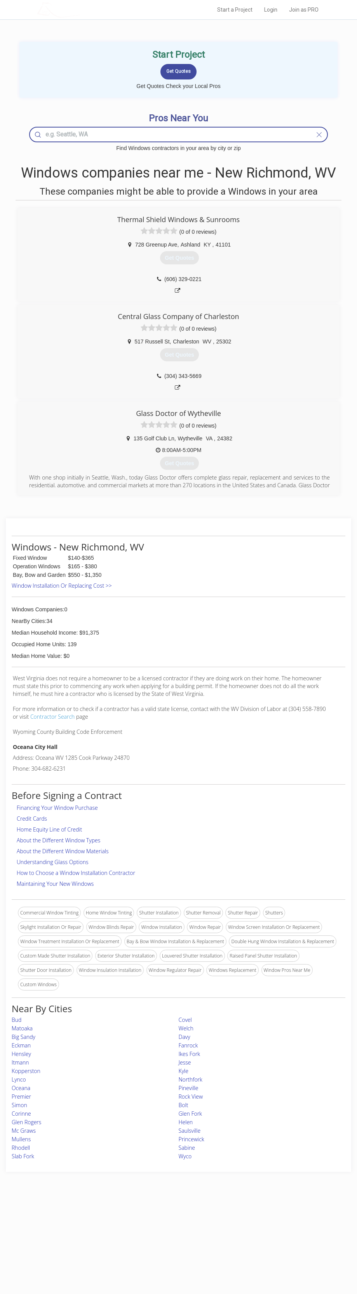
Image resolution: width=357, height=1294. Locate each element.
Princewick (191, 1139)
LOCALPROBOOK (82, 9)
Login (270, 10)
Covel (185, 1019)
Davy (184, 1036)
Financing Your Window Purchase (57, 807)
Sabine (187, 1147)
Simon (19, 1105)
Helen (186, 1122)
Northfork (190, 1079)
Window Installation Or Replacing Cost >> (62, 585)
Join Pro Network (157, 1221)
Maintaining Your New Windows (55, 883)
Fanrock (188, 1045)
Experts (146, 1229)
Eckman (21, 1045)
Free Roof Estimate (80, 1247)
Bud (16, 1019)
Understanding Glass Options (53, 862)
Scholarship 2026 (257, 1221)
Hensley (21, 1054)
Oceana (21, 1088)
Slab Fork (23, 1156)
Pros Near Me (75, 1229)
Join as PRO (304, 10)
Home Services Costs (83, 1221)
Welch (186, 1028)
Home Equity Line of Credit (49, 829)
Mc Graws (24, 1130)
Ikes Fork (189, 1054)
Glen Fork (190, 1113)
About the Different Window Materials (63, 851)
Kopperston (26, 1071)
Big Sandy (23, 1036)
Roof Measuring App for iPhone (172, 1247)
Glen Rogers (26, 1122)
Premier (21, 1096)
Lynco (19, 1079)
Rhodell (21, 1147)
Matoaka (22, 1028)
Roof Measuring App (160, 1238)
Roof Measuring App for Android (172, 1255)
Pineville (189, 1088)
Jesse (185, 1062)
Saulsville (190, 1130)
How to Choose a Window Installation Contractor (76, 872)
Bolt (183, 1105)
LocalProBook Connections (267, 1247)
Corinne (21, 1113)
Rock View (191, 1096)
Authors (247, 1238)
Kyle (183, 1071)
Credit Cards (32, 818)
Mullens (21, 1139)
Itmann (20, 1062)
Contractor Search (52, 716)
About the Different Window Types (58, 840)
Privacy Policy (253, 1229)
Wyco (185, 1156)
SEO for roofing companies (267, 1255)
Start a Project (235, 10)
